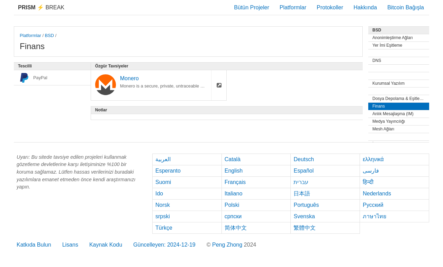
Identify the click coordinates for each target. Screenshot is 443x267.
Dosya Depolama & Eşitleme (398, 98)
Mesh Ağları (383, 129)
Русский (373, 205)
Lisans (70, 245)
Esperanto (168, 171)
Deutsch (303, 159)
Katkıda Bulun (34, 245)
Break (41, 7)
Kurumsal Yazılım (388, 83)
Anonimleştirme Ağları (392, 37)
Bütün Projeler (251, 7)
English (234, 171)
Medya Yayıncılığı (388, 121)
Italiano (234, 193)
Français (235, 182)
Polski (232, 205)
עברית (300, 182)
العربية (163, 159)
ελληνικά (373, 159)
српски (233, 216)
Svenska (304, 216)
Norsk (162, 205)
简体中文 (236, 228)
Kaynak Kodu (105, 245)
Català (233, 159)
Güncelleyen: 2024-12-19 (164, 245)
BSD (49, 35)
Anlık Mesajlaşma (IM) (393, 113)
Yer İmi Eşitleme (387, 45)
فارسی (371, 171)
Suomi (163, 182)
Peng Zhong (228, 245)
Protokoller (330, 7)
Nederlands (377, 193)
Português (306, 205)
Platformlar (293, 7)
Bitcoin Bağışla (405, 7)
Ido (159, 193)
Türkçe (163, 228)
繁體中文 (304, 228)
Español (303, 171)
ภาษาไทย (374, 216)
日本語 (301, 193)
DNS (376, 60)
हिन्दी (368, 182)
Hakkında (365, 7)
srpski (162, 216)
